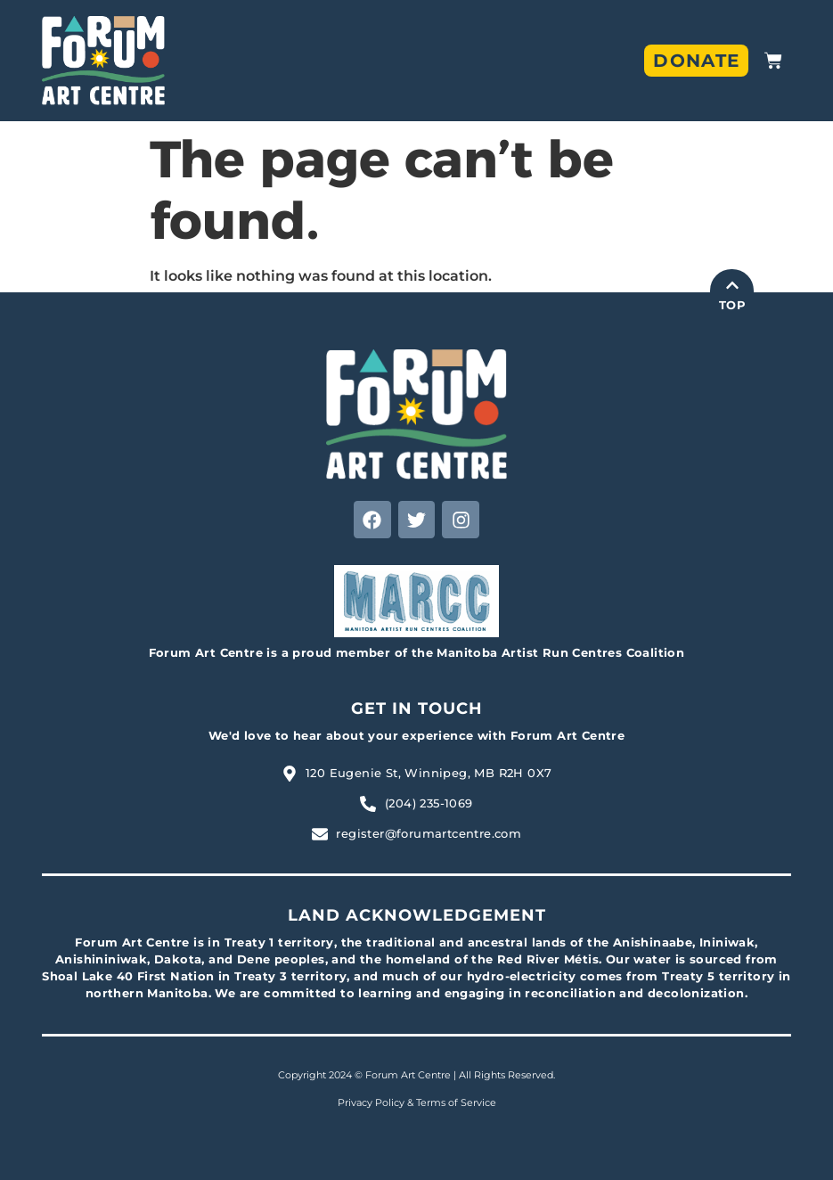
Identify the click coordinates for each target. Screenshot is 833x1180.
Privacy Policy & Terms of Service (417, 1102)
